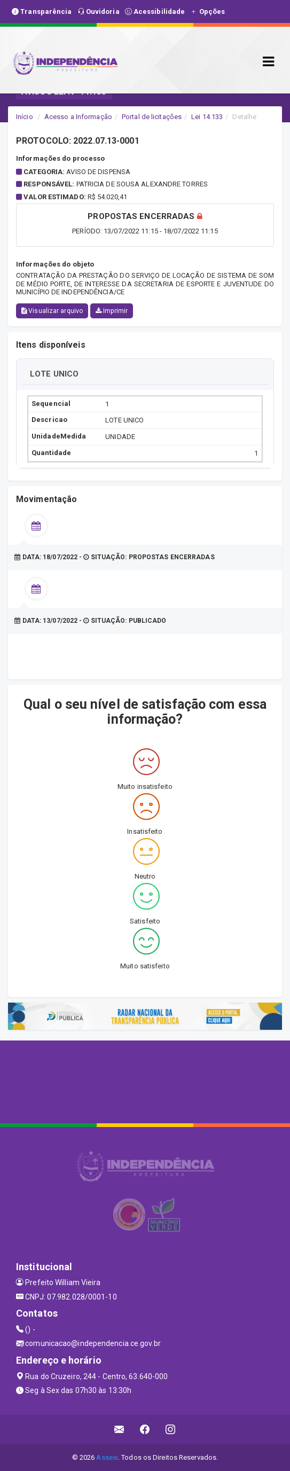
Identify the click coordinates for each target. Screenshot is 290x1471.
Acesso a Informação (78, 117)
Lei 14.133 (207, 117)
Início (24, 117)
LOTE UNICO (54, 374)
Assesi (107, 1457)
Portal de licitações (152, 117)
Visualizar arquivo (52, 311)
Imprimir (112, 311)
